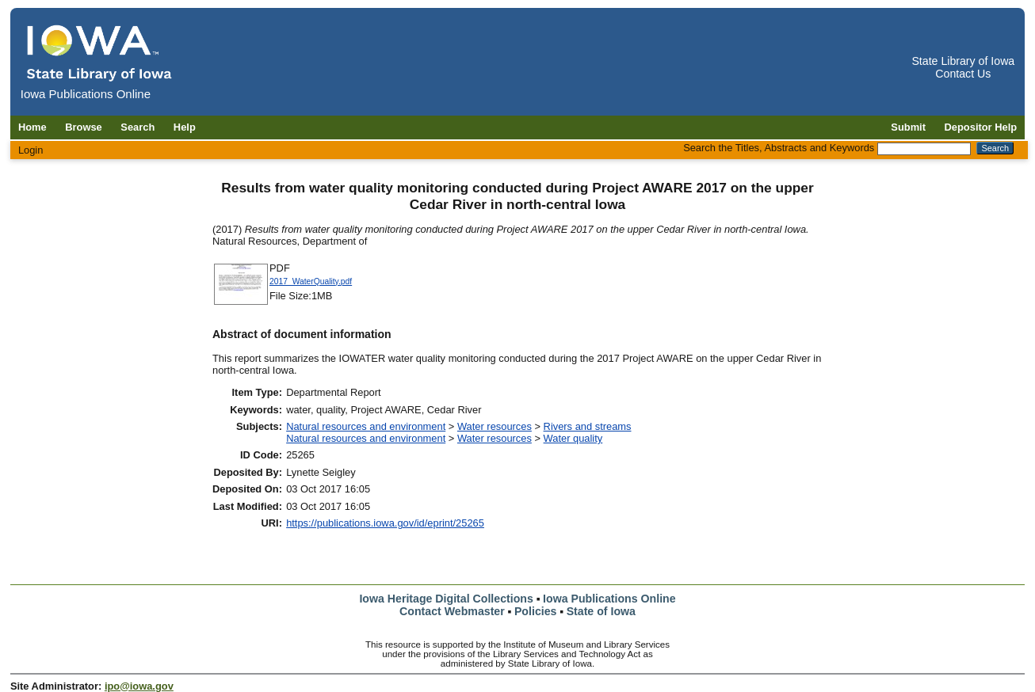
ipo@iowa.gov (139, 686)
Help (185, 127)
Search (137, 127)
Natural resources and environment (365, 426)
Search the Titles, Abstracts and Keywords (778, 148)
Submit (908, 127)
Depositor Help (981, 127)
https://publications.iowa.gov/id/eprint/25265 (385, 523)
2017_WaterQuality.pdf (310, 281)
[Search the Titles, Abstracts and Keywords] (924, 149)
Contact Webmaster (452, 611)
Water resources (494, 426)
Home (32, 127)
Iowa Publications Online (609, 598)
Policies (535, 611)
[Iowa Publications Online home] (100, 52)
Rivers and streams (588, 426)
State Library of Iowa (962, 61)
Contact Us (963, 73)
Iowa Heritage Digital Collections (446, 598)
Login (31, 150)
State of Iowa (601, 611)
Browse (83, 127)
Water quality (573, 438)
